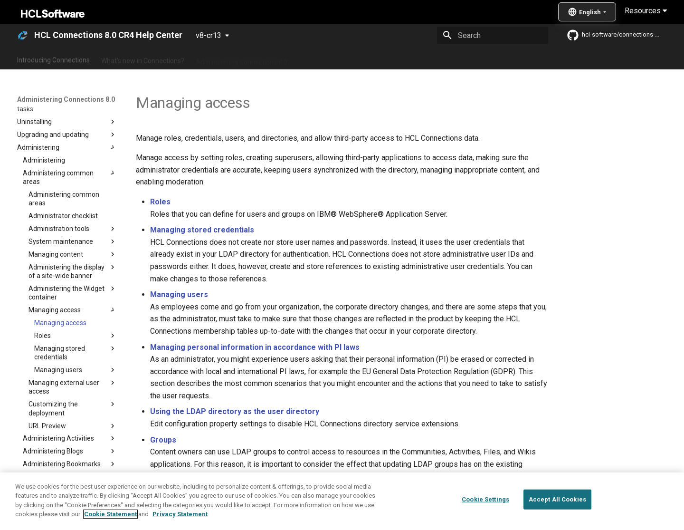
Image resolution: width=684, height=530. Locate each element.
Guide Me (494, 58)
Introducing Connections (53, 58)
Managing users (179, 294)
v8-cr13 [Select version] (208, 35)
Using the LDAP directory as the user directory (234, 411)
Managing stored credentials (202, 229)
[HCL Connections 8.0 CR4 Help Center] (22, 35)
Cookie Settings (485, 513)
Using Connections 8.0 (332, 58)
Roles (160, 201)
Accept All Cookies (557, 513)
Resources (646, 10)
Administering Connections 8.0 (241, 58)
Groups (163, 439)
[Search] (492, 35)
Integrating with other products (422, 58)
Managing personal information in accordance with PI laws (255, 347)
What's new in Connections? (142, 58)
